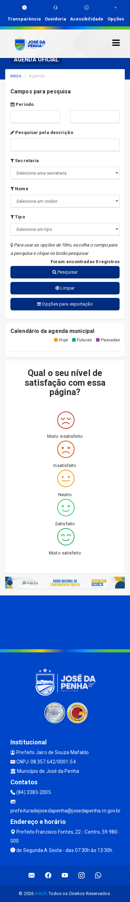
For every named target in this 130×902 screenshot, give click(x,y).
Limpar (65, 288)
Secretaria (24, 160)
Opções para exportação (65, 304)
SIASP (40, 893)
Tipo (17, 216)
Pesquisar (65, 272)
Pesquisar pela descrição (41, 132)
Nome (19, 188)
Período (22, 104)
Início (15, 75)
